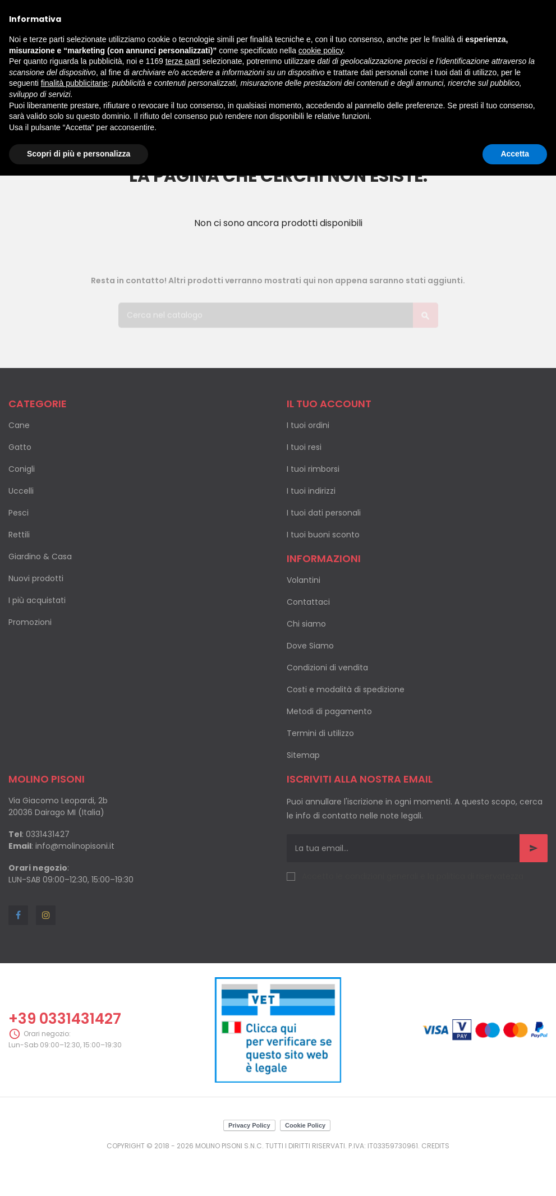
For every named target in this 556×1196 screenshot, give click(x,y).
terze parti (183, 61)
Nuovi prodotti (35, 578)
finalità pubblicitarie (74, 83)
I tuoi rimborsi (313, 469)
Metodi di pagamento (329, 711)
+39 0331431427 (64, 1019)
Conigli (21, 469)
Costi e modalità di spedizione (346, 689)
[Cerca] (278, 310)
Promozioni (30, 622)
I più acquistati (37, 600)
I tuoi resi (304, 447)
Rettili (19, 534)
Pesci (18, 512)
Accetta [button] (514, 153)
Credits (435, 1146)
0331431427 (48, 834)
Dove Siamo (310, 645)
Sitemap (303, 755)
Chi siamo (306, 623)
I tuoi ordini (308, 425)
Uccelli (21, 490)
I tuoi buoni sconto (323, 534)
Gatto (19, 447)
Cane (19, 425)
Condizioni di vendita (327, 667)
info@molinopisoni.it (74, 846)
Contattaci (308, 602)
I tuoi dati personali (324, 512)
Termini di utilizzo (320, 733)
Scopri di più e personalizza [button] (78, 153)
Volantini (303, 580)
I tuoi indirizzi (311, 490)
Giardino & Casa (40, 556)
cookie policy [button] (320, 50)
